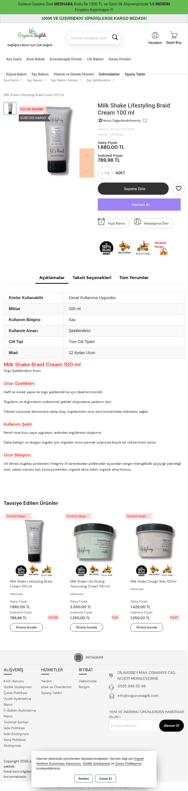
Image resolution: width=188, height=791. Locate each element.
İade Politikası (14, 728)
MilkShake (117, 134)
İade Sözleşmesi (16, 734)
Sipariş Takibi (135, 74)
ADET (120, 173)
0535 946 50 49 (132, 686)
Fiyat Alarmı (111, 222)
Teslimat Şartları (16, 722)
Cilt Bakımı (95, 59)
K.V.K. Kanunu (14, 681)
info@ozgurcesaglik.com (138, 695)
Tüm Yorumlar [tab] (134, 278)
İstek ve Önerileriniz (56, 687)
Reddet (84, 778)
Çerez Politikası (15, 693)
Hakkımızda (88, 681)
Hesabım (155, 43)
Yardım (46, 681)
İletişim (84, 687)
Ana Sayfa (13, 59)
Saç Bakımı (40, 74)
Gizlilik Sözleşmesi (18, 687)
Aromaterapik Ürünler (65, 59)
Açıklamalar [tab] (52, 278)
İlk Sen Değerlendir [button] (158, 120)
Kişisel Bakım (16, 74)
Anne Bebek (35, 59)
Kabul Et (105, 778)
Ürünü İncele (26, 627)
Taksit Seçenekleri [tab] (91, 278)
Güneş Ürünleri (120, 59)
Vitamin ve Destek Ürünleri (74, 74)
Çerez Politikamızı (128, 763)
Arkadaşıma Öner (151, 222)
